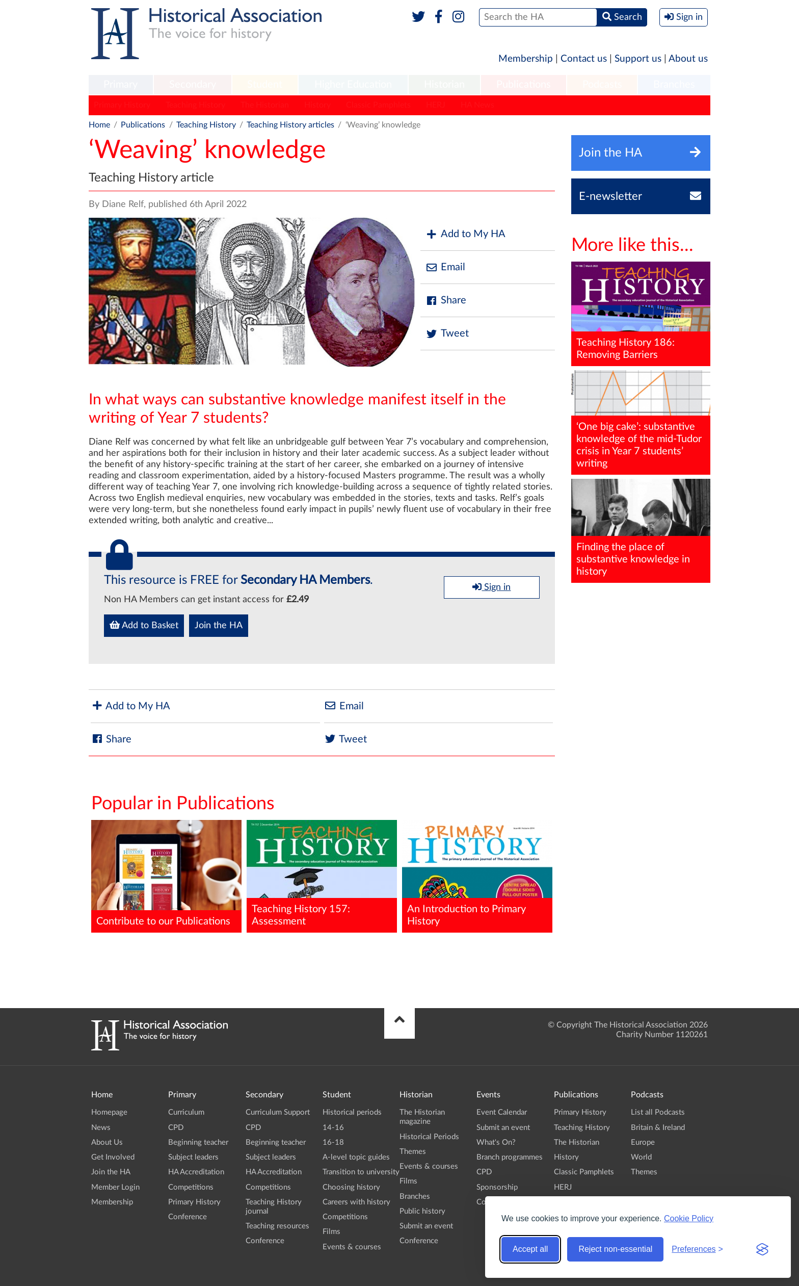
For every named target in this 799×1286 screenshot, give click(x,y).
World (641, 1157)
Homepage (109, 1112)
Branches (674, 85)
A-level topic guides (356, 1157)
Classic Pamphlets (378, 105)
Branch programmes (509, 1157)
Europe (643, 1142)
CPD (175, 1127)
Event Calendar (501, 1112)
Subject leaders (193, 1157)
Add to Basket (144, 625)
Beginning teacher (198, 1142)
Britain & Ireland (658, 1127)
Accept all (530, 1249)
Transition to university (361, 1172)
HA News (477, 105)
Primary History (122, 105)
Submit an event (426, 1226)
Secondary (192, 85)
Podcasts (602, 85)
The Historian (265, 105)
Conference (187, 1217)
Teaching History (195, 105)
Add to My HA (465, 234)
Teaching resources (277, 1226)
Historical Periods (429, 1137)
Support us (638, 59)
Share (445, 300)
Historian (444, 85)
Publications (523, 85)
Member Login (115, 1187)
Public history (422, 1211)
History (317, 105)
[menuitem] (120, 85)
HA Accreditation (196, 1172)
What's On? (496, 1142)
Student (264, 85)
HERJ (435, 105)
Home (99, 125)
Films (331, 1232)
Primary (120, 85)
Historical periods (352, 1112)
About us (688, 59)
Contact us (584, 59)
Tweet (447, 333)
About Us (107, 1142)
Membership (525, 59)
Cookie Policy (688, 1218)
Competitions (191, 1187)
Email (445, 267)
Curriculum (186, 1112)
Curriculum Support (278, 1112)
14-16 (333, 1127)
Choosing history (351, 1187)
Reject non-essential (615, 1249)
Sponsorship (497, 1187)
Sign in (491, 587)
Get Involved (113, 1157)
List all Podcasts (658, 1112)
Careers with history (356, 1202)
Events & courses (352, 1247)
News (101, 1127)
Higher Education (353, 85)
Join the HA (219, 625)
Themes (413, 1151)
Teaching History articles (290, 125)
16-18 (333, 1142)
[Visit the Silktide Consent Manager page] (762, 1249)
